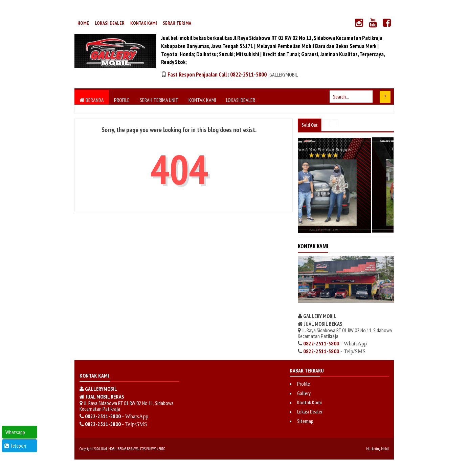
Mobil (385, 448)
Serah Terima (177, 23)
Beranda (92, 100)
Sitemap (305, 421)
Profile (122, 100)
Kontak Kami (143, 23)
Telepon (15, 445)
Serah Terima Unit (159, 100)
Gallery (304, 393)
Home (83, 23)
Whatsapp (14, 432)
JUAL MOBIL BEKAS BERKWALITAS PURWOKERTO (133, 448)
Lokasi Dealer (110, 23)
